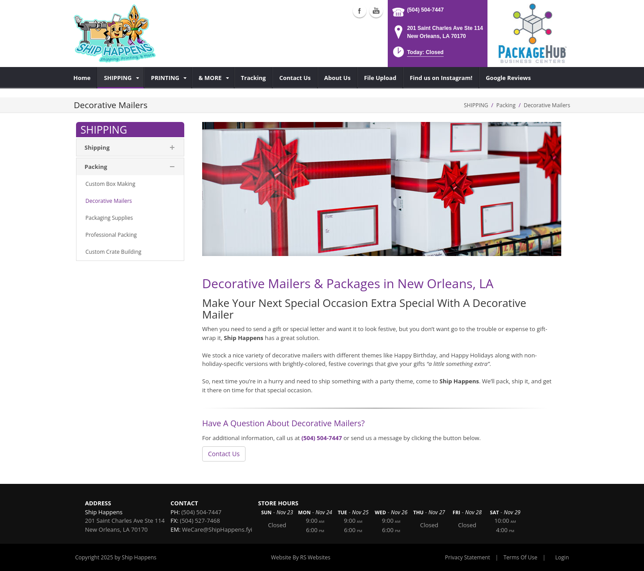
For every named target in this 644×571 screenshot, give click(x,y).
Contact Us (224, 453)
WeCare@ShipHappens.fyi (217, 529)
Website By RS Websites (300, 557)
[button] (417, 54)
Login (562, 557)
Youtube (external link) (376, 10)
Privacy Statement (467, 557)
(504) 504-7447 (425, 10)
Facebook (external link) (359, 10)
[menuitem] (82, 77)
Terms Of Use (521, 557)
